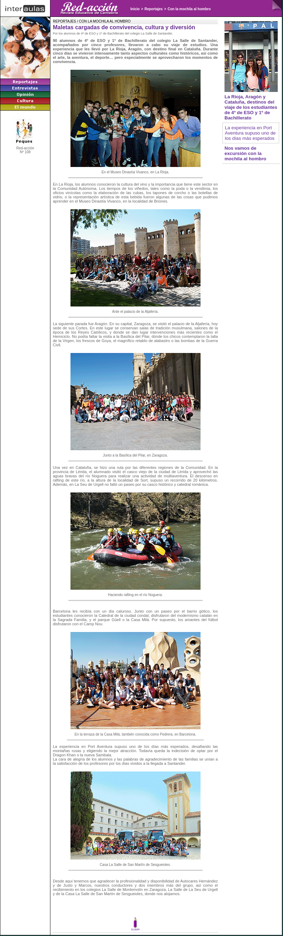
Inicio (135, 9)
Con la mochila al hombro (189, 9)
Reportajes (153, 9)
